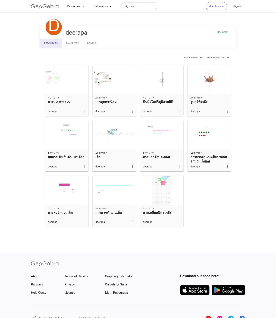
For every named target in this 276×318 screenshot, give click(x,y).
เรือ (97, 157)
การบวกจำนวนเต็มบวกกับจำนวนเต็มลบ (208, 159)
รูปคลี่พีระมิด (199, 102)
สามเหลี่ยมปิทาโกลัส (157, 213)
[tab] (76, 6)
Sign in (237, 6)
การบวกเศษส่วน (59, 102)
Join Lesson (216, 6)
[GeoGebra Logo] (45, 6)
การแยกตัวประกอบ (156, 157)
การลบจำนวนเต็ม (60, 213)
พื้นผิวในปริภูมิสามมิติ (158, 102)
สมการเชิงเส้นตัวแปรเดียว (66, 157)
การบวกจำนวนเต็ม (108, 213)
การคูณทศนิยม (106, 102)
